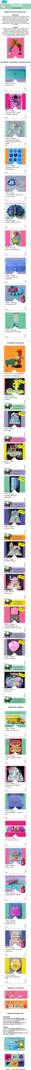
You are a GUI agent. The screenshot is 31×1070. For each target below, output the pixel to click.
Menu (4, 1)
